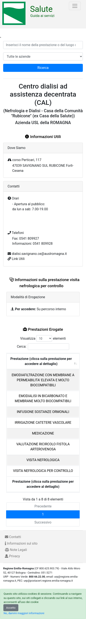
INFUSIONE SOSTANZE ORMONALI (43, 412)
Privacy (12, 556)
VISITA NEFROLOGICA (43, 460)
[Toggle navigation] (75, 6)
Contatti (13, 537)
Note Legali (16, 550)
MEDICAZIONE (43, 433)
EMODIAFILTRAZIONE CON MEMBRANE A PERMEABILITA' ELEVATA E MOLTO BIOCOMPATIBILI (43, 380)
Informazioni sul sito (21, 543)
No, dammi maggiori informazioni (24, 613)
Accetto (11, 607)
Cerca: (43, 346)
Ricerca (43, 68)
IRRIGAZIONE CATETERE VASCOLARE (43, 423)
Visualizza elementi (43, 338)
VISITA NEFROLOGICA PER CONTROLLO (43, 471)
